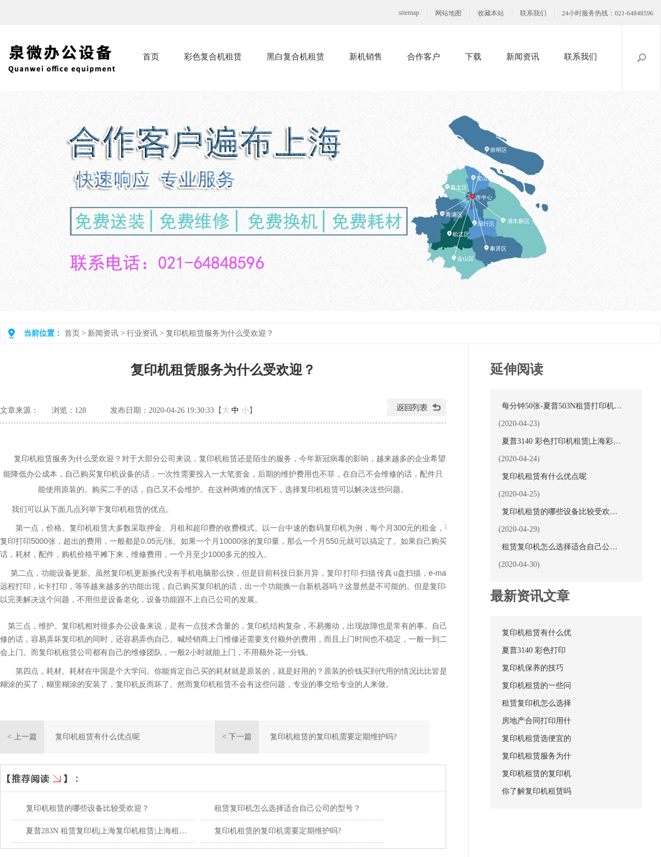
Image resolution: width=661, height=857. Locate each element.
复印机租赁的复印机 (536, 773)
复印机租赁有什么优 (536, 633)
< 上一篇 (21, 737)
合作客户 (423, 56)
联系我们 (533, 13)
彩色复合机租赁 (213, 56)
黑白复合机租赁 (295, 56)
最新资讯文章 (530, 596)
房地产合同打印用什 (536, 721)
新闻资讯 (522, 56)
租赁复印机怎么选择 (536, 703)
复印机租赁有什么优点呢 (97, 737)
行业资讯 (142, 333)
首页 (151, 56)
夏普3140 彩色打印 (534, 650)
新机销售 (365, 56)
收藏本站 (491, 13)
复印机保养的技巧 (533, 668)
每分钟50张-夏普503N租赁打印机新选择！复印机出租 (562, 406)
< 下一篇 (236, 737)
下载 (473, 56)
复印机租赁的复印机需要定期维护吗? (333, 737)
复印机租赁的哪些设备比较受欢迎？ (87, 808)
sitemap (409, 13)
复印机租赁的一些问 (536, 685)
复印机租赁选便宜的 (536, 738)
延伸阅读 (516, 369)
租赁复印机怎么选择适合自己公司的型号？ (287, 808)
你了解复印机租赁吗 (536, 791)
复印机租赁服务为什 (536, 756)
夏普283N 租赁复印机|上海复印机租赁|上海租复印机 (114, 831)
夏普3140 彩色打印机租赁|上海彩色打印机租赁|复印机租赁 (562, 441)
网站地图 (448, 13)
